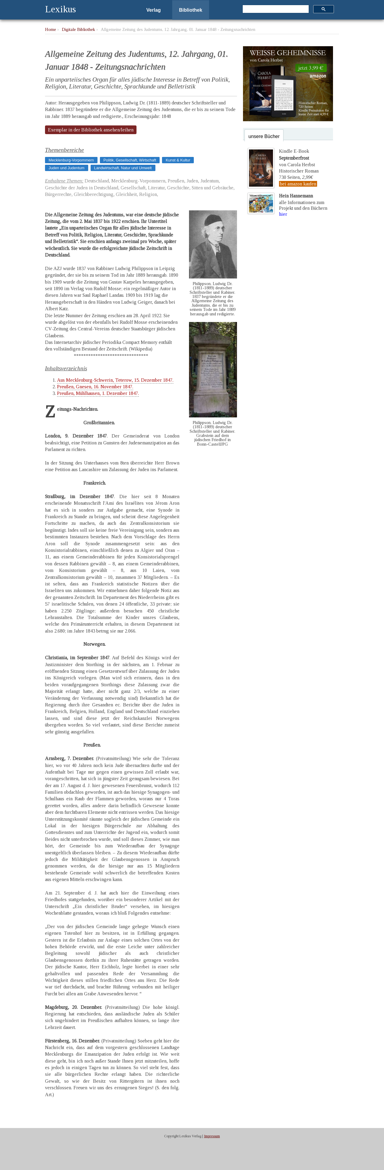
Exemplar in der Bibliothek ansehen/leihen (91, 129)
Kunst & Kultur (178, 160)
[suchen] (275, 9)
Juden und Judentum (67, 168)
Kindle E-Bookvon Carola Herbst (297, 158)
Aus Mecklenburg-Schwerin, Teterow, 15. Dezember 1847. (115, 380)
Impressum (212, 1136)
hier (283, 214)
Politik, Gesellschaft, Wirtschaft (130, 160)
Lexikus (60, 9)
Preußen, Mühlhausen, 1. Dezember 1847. (98, 393)
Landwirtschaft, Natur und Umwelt (123, 168)
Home (50, 29)
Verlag (153, 10)
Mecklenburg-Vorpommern (71, 160)
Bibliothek (190, 10)
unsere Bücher (264, 136)
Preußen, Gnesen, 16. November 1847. (95, 386)
